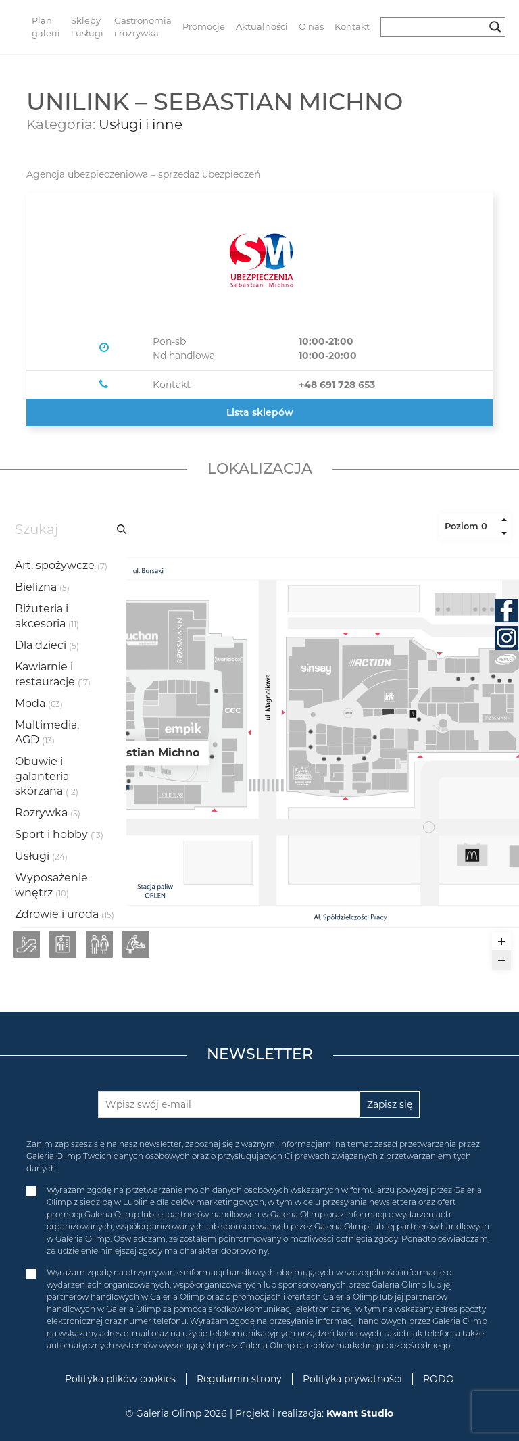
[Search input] (437, 27)
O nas (311, 26)
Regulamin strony (239, 1379)
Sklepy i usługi (87, 27)
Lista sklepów (259, 412)
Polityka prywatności (352, 1379)
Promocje (203, 26)
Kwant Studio (359, 1413)
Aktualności (262, 26)
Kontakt (352, 26)
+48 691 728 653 (337, 384)
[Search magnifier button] (495, 27)
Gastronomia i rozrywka (143, 27)
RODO (438, 1379)
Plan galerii (46, 27)
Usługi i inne (140, 124)
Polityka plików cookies (120, 1379)
